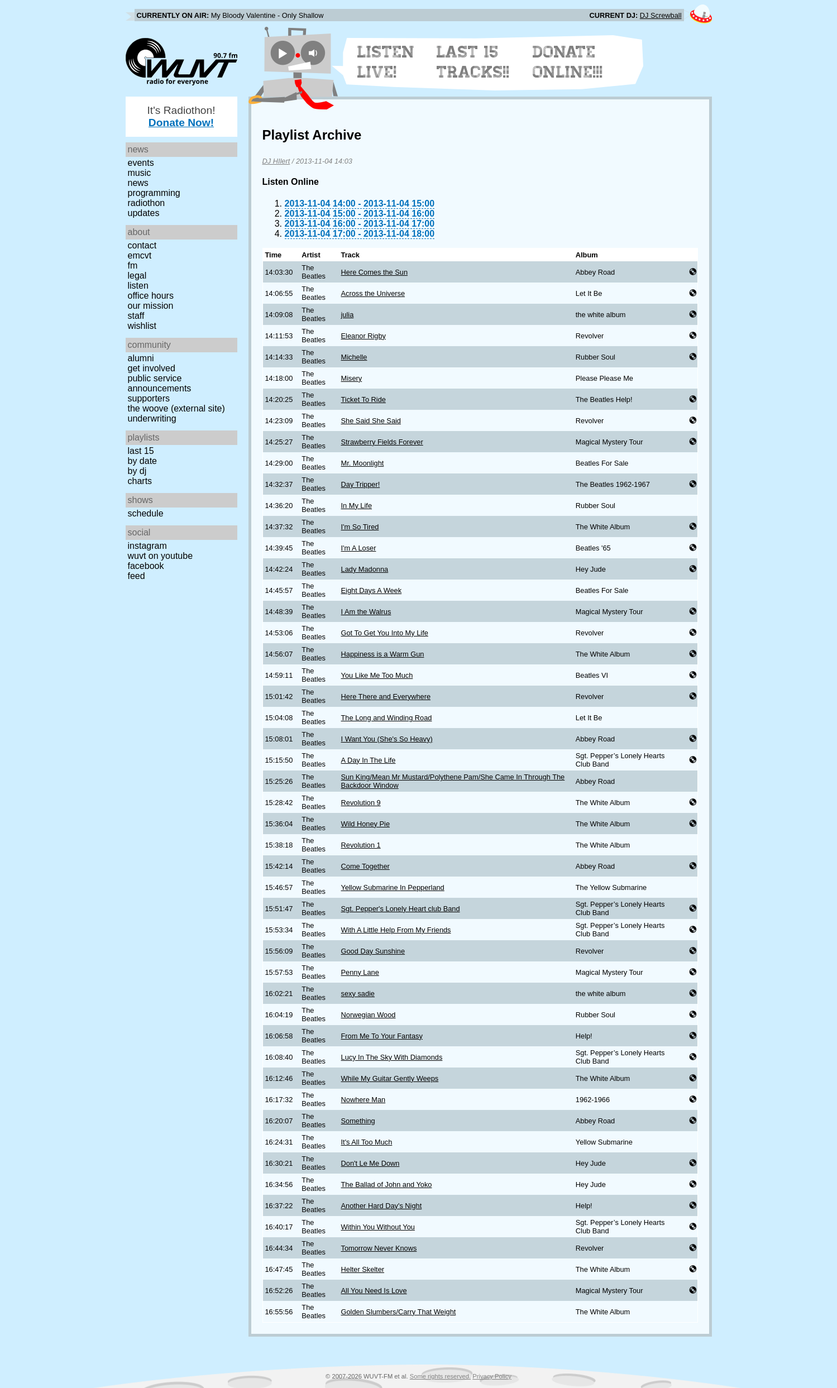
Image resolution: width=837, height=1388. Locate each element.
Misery (351, 378)
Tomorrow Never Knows (379, 1248)
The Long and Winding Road (386, 718)
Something (358, 1121)
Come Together (365, 866)
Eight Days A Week (371, 590)
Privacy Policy (491, 1376)
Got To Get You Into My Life (384, 633)
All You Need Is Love (374, 1290)
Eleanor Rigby (363, 336)
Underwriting (152, 418)
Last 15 (141, 451)
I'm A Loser (358, 548)
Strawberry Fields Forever (382, 442)
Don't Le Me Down (370, 1163)
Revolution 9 (361, 802)
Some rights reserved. (440, 1376)
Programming (154, 193)
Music (139, 173)
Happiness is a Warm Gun (382, 654)
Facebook (146, 566)
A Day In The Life (368, 760)
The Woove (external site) (176, 408)
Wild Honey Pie (365, 824)
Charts (140, 481)
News (138, 183)
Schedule (146, 513)
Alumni (141, 358)
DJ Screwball (661, 15)
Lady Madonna (365, 569)
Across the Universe (373, 293)
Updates (144, 213)
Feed (136, 576)
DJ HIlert (276, 161)
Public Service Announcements (160, 383)
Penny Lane (360, 972)
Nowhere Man (363, 1099)
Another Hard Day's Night (381, 1206)
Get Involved (151, 368)
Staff (136, 315)
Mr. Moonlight (362, 463)
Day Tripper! (360, 484)
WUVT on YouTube (160, 556)
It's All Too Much (367, 1142)
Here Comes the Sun (374, 272)
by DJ (137, 471)
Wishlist (142, 326)
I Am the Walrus (366, 611)
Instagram (147, 546)
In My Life (356, 505)
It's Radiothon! (181, 116)
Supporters (149, 398)
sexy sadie (358, 993)
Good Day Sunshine (373, 951)
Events (141, 162)
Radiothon (146, 203)
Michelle (354, 357)
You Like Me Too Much (377, 675)
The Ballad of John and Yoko (386, 1184)
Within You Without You (378, 1227)
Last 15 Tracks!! (473, 62)
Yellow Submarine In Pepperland (392, 887)
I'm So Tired (360, 527)
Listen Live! (386, 62)
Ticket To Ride (363, 399)
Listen (138, 285)
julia (347, 314)
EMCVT (140, 255)
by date (142, 461)
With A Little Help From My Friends (396, 930)
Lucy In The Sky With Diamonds (392, 1057)
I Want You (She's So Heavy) (387, 739)
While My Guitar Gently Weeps (390, 1078)
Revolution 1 (361, 845)
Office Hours (151, 295)
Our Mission (151, 305)
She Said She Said (371, 421)
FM (133, 265)
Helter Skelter (363, 1269)
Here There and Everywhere (386, 696)
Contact (142, 245)
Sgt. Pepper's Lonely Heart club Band (400, 908)
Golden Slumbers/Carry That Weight (398, 1312)
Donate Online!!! (568, 62)
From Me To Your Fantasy (382, 1036)
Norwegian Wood (368, 1015)
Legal (137, 275)
